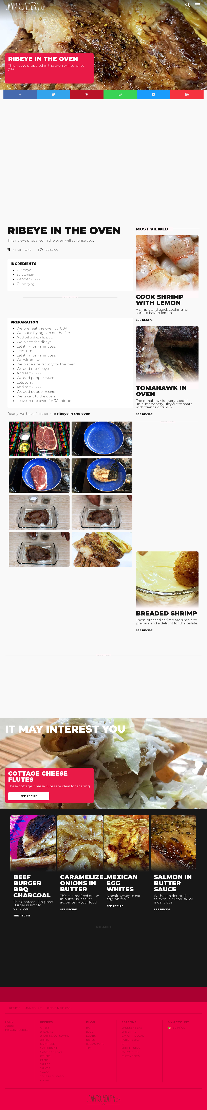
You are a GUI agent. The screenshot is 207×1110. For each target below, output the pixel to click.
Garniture (47, 1037)
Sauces (45, 1061)
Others (45, 1049)
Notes (90, 1033)
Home (9, 1015)
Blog (90, 1025)
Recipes (14, 1001)
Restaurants (95, 1037)
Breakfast (47, 1025)
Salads (45, 1057)
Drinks (44, 1033)
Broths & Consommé (54, 1029)
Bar (89, 1021)
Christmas (128, 1025)
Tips (88, 1041)
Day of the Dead (132, 1029)
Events (91, 1029)
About (9, 1019)
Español (176, 1021)
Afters (45, 1021)
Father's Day (130, 1033)
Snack (44, 1065)
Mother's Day (130, 1041)
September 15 (130, 1049)
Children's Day (131, 1021)
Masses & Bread (51, 1045)
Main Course (33, 1001)
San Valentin (130, 1045)
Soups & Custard (52, 1069)
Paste (44, 1053)
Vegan (44, 1074)
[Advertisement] (70, 311)
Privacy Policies (16, 1023)
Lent (124, 1037)
